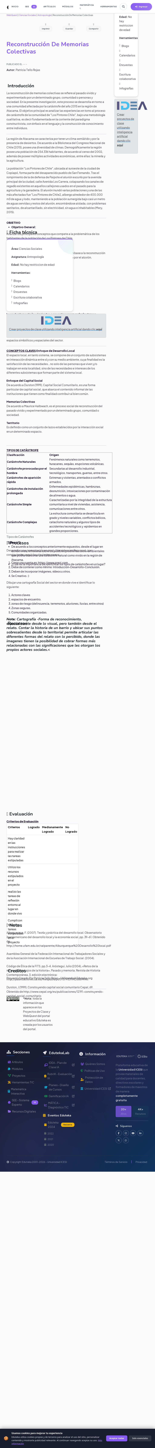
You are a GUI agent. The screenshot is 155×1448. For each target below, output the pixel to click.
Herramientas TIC (21, 1093)
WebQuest (12, 15)
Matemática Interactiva (17, 1103)
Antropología (44, 15)
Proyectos (16, 1086)
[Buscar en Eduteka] (123, 6)
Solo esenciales (140, 1438)
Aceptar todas (116, 1438)
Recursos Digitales (22, 1122)
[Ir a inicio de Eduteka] (6, 6)
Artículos (15, 1073)
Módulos (15, 1080)
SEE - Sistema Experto (23, 1114)
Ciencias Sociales (27, 15)
